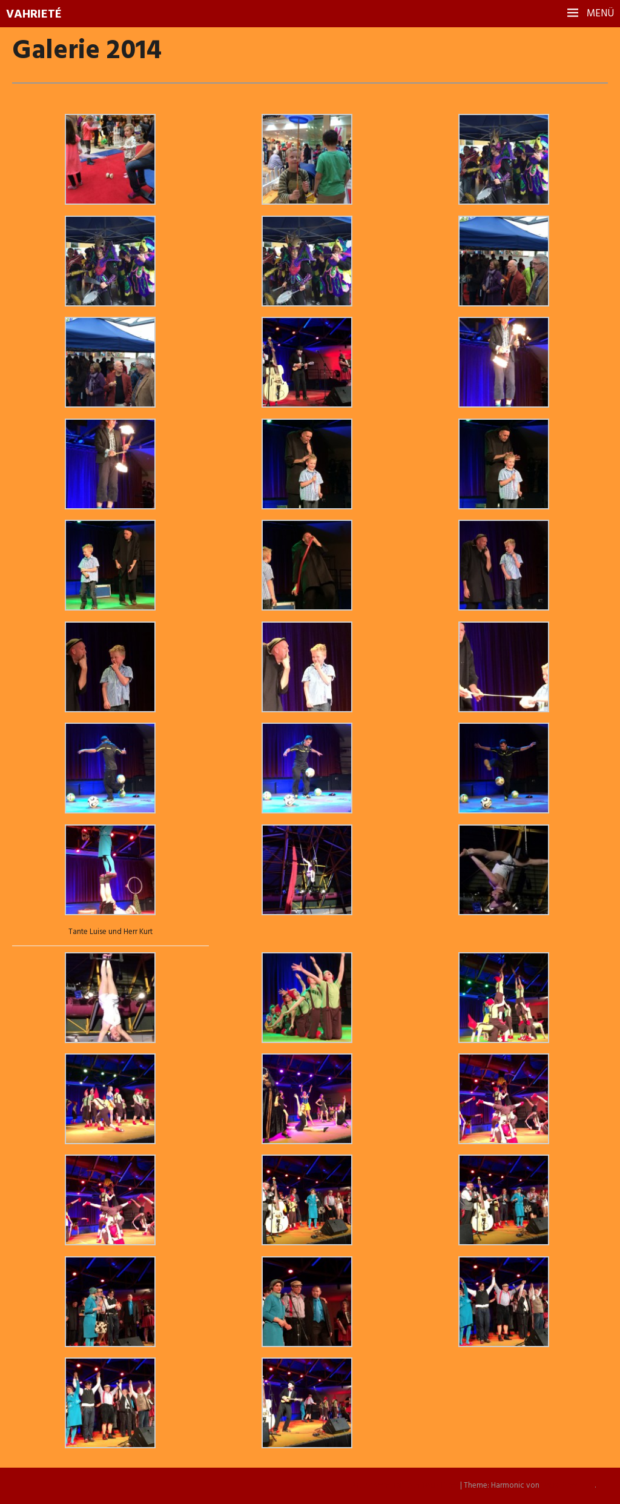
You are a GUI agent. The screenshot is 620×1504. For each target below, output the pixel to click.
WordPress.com (568, 1485)
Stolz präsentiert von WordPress (404, 1485)
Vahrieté (34, 14)
